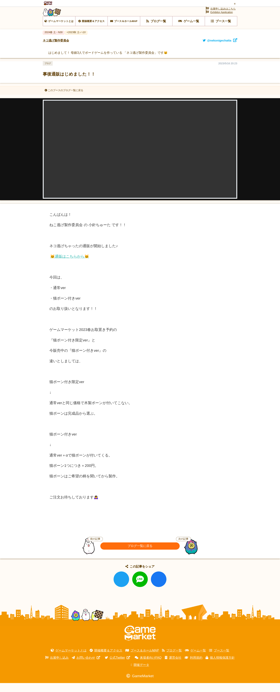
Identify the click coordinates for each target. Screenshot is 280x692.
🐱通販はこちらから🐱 (69, 265)
